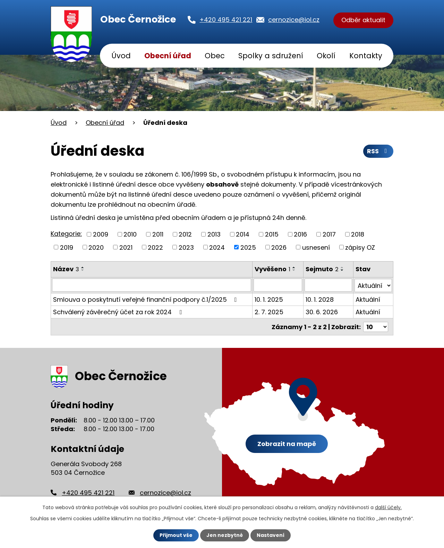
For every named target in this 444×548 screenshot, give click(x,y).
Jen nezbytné (224, 535)
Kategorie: (66, 233)
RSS (378, 151)
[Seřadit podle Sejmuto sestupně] (343, 270)
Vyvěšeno (272, 269)
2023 (186, 247)
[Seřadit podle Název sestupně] (83, 270)
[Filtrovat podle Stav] (373, 285)
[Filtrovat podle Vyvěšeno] (278, 285)
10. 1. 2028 (320, 299)
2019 (66, 247)
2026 (279, 247)
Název (66, 269)
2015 (272, 234)
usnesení (316, 247)
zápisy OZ (360, 247)
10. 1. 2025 (269, 299)
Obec (215, 56)
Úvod (121, 56)
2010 (130, 234)
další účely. (388, 507)
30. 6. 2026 (322, 311)
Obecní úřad (167, 56)
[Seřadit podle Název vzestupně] (83, 267)
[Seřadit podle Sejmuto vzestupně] (343, 267)
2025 (248, 247)
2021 (126, 247)
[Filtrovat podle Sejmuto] (328, 285)
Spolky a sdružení (270, 56)
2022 (155, 247)
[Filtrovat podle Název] (151, 285)
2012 (185, 234)
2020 (96, 247)
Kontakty (365, 56)
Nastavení (270, 535)
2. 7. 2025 (269, 311)
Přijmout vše (176, 535)
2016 (300, 234)
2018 (357, 234)
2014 (242, 234)
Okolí (326, 56)
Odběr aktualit (363, 20)
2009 (100, 234)
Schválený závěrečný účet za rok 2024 (119, 311)
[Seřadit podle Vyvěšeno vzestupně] (294, 267)
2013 (214, 234)
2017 (329, 234)
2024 (217, 247)
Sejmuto (322, 269)
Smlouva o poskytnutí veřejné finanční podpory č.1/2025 (146, 299)
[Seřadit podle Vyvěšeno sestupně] (294, 270)
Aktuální (368, 299)
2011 (157, 234)
